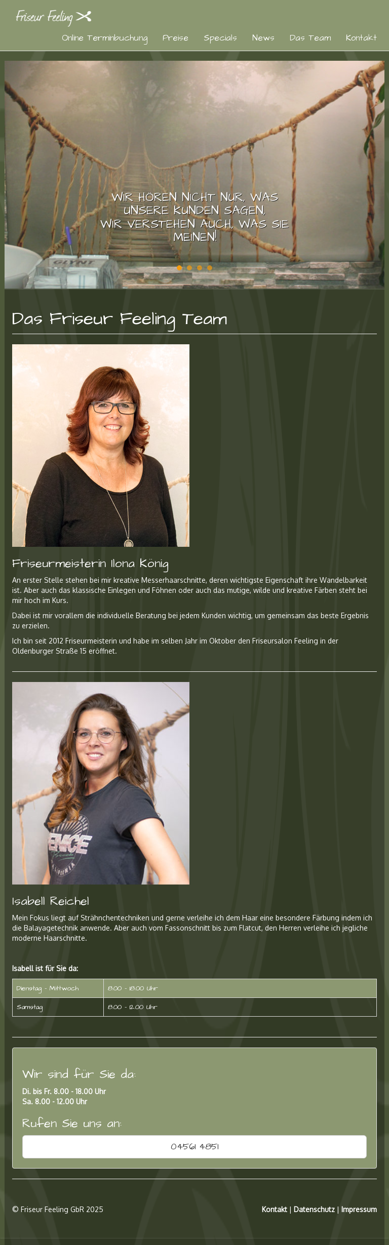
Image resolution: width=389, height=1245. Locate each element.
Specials (220, 38)
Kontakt (361, 38)
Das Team (310, 38)
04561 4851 (194, 1146)
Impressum (359, 1209)
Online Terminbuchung (104, 38)
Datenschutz (314, 1209)
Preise (175, 38)
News (263, 38)
